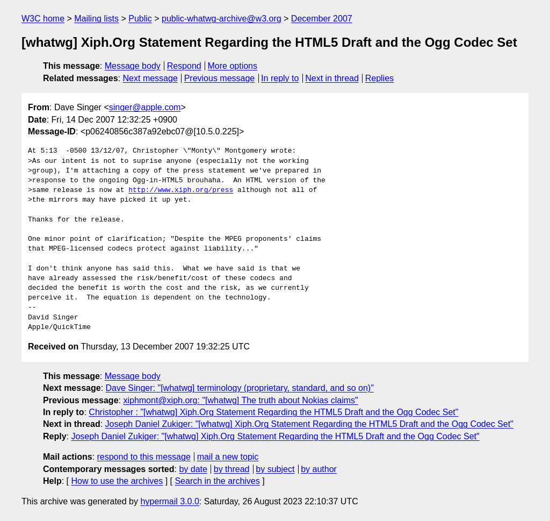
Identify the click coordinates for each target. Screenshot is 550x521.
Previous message (219, 78)
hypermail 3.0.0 (169, 501)
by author (319, 469)
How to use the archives (117, 481)
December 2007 (321, 18)
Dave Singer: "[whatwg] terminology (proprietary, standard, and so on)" (240, 387)
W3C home (42, 18)
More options (233, 65)
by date (193, 469)
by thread (232, 469)
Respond (184, 65)
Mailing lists (96, 18)
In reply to (280, 78)
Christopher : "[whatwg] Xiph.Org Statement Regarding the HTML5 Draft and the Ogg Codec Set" (273, 412)
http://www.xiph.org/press (180, 190)
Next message (150, 78)
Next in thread (332, 78)
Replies (379, 78)
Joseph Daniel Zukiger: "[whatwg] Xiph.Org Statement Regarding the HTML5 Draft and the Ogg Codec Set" (309, 424)
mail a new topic (228, 456)
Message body (133, 65)
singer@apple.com (145, 107)
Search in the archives (217, 481)
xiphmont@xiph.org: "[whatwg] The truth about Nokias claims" (240, 400)
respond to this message (143, 456)
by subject (275, 469)
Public (140, 18)
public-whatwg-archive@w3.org (221, 18)
